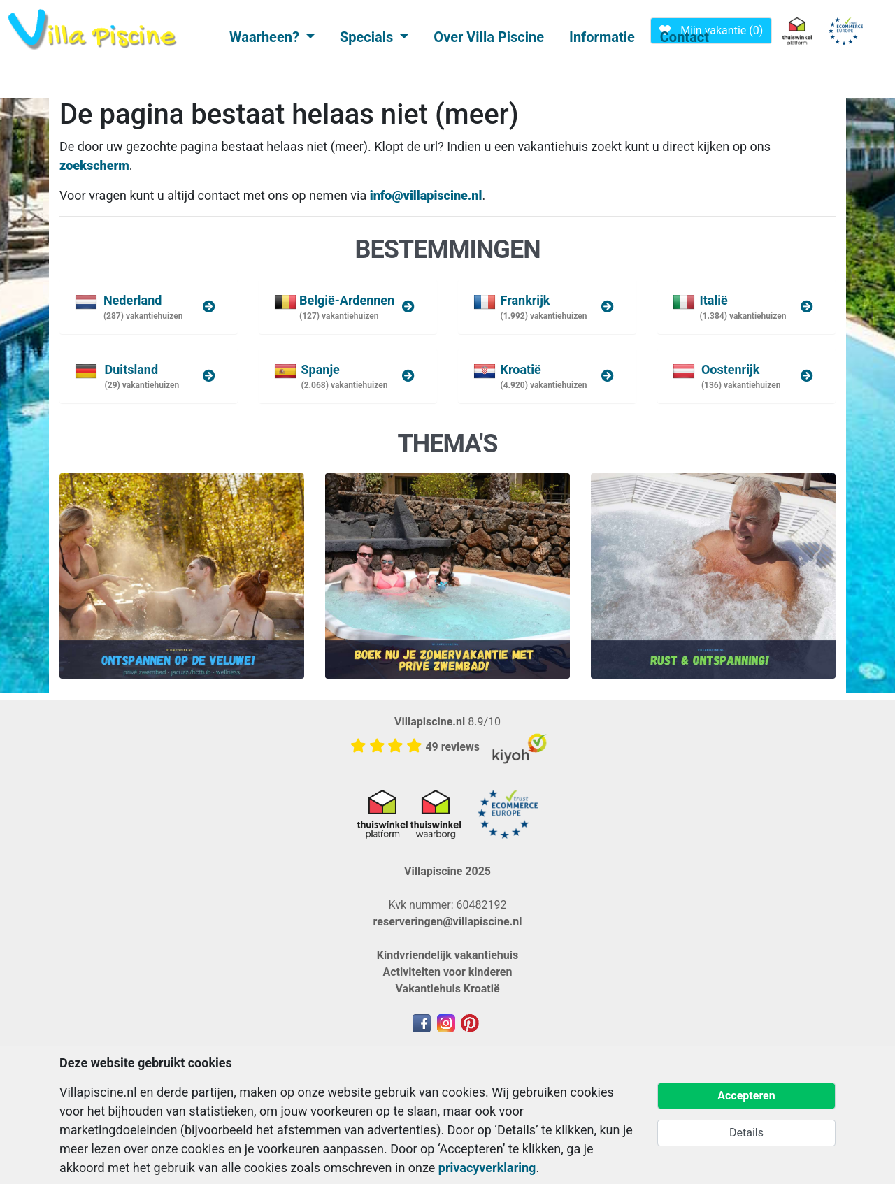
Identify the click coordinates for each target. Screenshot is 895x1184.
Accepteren (746, 1095)
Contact (684, 37)
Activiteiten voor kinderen (448, 972)
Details (746, 1132)
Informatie (602, 37)
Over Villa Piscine (489, 37)
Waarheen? (266, 37)
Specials (368, 37)
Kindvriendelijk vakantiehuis (447, 955)
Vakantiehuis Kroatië (447, 988)
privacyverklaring (487, 1167)
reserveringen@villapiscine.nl (447, 921)
